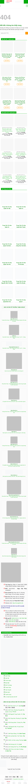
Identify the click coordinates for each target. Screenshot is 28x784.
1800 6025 (9, 1)
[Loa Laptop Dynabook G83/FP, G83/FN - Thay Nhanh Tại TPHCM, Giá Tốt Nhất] (7, 167)
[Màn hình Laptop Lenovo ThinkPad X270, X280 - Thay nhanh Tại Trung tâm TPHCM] (7, 120)
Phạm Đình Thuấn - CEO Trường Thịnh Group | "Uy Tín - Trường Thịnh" (14, 338)
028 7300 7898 (23, 618)
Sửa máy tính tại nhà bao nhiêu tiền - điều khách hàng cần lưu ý (14, 476)
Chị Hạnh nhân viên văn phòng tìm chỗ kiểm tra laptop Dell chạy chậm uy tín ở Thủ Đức (7, 55)
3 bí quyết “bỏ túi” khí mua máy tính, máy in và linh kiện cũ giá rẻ (14, 401)
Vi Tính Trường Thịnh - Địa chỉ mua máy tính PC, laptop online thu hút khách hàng (14, 519)
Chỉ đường (25, 782)
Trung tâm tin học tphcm (18, 779)
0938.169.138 (12, 620)
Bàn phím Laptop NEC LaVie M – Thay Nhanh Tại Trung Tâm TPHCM (20, 154)
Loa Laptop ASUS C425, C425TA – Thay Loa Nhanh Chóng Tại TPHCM (7, 154)
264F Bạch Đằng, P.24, (16, 733)
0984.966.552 (12, 621)
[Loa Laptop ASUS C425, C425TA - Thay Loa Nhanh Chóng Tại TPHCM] (7, 144)
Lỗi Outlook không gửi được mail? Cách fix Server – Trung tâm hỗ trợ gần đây (20, 55)
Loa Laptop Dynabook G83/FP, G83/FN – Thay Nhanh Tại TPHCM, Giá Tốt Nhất (7, 178)
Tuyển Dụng (8, 694)
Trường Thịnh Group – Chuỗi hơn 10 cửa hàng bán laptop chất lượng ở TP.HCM (14, 544)
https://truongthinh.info (18, 603)
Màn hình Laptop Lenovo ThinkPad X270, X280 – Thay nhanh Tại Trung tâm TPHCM (7, 130)
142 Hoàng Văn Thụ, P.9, (17, 746)
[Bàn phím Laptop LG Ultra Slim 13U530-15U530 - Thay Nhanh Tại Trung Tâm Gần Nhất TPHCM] (21, 167)
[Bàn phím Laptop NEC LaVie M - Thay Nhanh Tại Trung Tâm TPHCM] (21, 144)
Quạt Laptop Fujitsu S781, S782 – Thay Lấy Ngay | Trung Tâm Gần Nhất (21, 130)
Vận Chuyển (8, 689)
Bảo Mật (7, 682)
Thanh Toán (8, 687)
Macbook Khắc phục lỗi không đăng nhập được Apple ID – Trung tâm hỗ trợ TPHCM (20, 102)
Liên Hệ (7, 678)
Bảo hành (7, 692)
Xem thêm (7, 60)
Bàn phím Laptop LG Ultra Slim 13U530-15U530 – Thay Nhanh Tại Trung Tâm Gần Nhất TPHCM (20, 178)
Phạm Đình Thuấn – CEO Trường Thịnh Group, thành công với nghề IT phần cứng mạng (14, 497)
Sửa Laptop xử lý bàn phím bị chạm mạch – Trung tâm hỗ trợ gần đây (6, 79)
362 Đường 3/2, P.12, (15, 744)
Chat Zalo (19, 782)
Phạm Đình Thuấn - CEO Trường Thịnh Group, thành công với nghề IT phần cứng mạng (14, 384)
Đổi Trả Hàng (8, 685)
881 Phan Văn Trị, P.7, (15, 705)
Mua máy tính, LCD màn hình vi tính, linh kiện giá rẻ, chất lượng (14, 432)
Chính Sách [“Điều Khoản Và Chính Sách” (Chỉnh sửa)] (8, 680)
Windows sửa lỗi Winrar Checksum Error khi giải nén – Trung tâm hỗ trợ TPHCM (20, 79)
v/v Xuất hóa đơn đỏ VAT (11, 696)
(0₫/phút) (8, 781)
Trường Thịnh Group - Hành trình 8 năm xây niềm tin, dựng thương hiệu (14, 412)
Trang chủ (2, 782)
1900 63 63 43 (15, 618)
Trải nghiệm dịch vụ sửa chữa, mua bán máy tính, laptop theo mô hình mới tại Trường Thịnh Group (14, 466)
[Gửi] (26, 33)
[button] (1, 6)
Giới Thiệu (7, 675)
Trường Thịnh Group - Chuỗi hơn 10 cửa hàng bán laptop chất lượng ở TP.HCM (14, 321)
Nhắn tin (14, 782)
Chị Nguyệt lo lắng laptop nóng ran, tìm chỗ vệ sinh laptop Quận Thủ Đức (7, 102)
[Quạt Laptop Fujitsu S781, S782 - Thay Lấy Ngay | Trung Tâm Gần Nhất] (21, 120)
